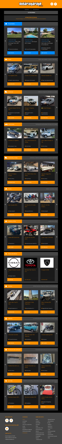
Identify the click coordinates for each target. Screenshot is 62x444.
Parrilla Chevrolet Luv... (14, 365)
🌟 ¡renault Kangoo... (46, 108)
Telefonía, (25, 380)
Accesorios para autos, (41, 349)
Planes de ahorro (39, 429)
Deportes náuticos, (45, 286)
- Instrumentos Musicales (52, 436)
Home (24, 419)
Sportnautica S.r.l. (13, 308)
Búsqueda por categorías (27, 429)
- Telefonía (49, 424)
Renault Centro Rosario (29, 113)
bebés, (44, 380)
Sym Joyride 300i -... (13, 205)
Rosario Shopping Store (46, 402)
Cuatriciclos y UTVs (39, 427)
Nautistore (11, 243)
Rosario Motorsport (30, 80)
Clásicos (37, 431)
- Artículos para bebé (51, 431)
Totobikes (11, 403)
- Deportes (49, 432)
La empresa (25, 421)
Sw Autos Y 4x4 (12, 146)
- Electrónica (49, 426)
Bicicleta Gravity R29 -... (14, 397)
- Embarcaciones (39, 439)
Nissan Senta (11, 275)
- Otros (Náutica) (50, 421)
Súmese (24, 422)
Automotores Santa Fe (31, 243)
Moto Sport (11, 211)
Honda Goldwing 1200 (47, 334)
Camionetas (38, 422)
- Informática (49, 427)
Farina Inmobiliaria (13, 49)
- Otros (48, 437)
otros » (56, 382)
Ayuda (24, 426)
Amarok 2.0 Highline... (13, 140)
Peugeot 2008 (45, 270)
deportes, (48, 380)
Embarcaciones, (37, 286)
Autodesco (28, 339)
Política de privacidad (27, 431)
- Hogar (48, 429)
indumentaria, (54, 380)
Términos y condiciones (27, 424)
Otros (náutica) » (54, 286)
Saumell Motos (29, 211)
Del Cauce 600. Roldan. (31, 41)
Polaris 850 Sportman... (14, 237)
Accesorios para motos (51, 349)
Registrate (36, 9)
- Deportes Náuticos (51, 419)
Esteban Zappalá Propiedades (45, 48)
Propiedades (38, 436)
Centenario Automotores (44, 113)
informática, (37, 380)
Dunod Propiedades (30, 49)
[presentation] (5, 41)
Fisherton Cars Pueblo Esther (14, 113)
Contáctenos (25, 432)
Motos (37, 426)
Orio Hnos (28, 146)
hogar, (41, 380)
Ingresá (27, 9)
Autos (37, 419)
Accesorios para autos (40, 432)
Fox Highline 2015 (12, 75)
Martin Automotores (13, 80)
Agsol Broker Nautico (47, 308)
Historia (24, 427)
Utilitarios (37, 421)
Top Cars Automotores (47, 80)
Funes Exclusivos (12, 339)
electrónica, (31, 380)
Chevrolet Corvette (13, 334)
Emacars (44, 339)
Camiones (37, 424)
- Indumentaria (50, 434)
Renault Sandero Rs (46, 75)
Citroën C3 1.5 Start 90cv (31, 75)
